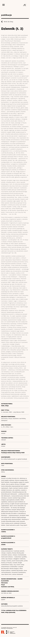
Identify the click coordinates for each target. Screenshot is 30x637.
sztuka (3, 544)
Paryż (3, 584)
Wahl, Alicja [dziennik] (8, 612)
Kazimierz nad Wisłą (7, 586)
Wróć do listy (8, 21)
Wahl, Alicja (5, 405)
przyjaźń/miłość (6, 538)
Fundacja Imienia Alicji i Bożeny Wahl (12, 452)
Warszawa (4, 583)
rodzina (3, 531)
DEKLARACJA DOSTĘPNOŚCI (7, 628)
